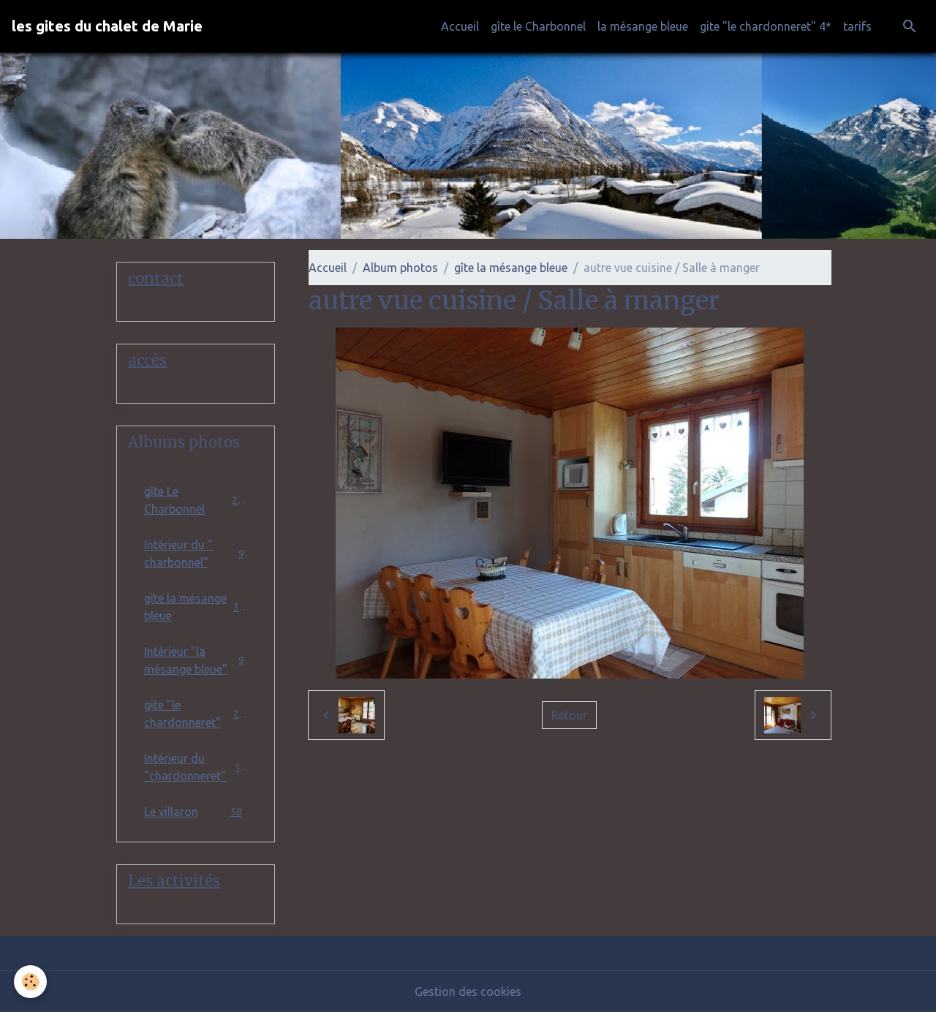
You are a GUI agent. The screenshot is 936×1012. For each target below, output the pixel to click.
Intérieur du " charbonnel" (195, 553)
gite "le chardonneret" (195, 713)
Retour (569, 715)
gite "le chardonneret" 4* (765, 26)
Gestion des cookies (468, 991)
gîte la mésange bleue (510, 267)
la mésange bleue (642, 26)
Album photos (400, 267)
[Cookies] (31, 981)
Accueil (460, 26)
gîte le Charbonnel (538, 26)
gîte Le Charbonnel (195, 500)
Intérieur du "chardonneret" (195, 767)
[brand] (107, 26)
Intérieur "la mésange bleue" (195, 660)
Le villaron (195, 811)
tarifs (857, 26)
